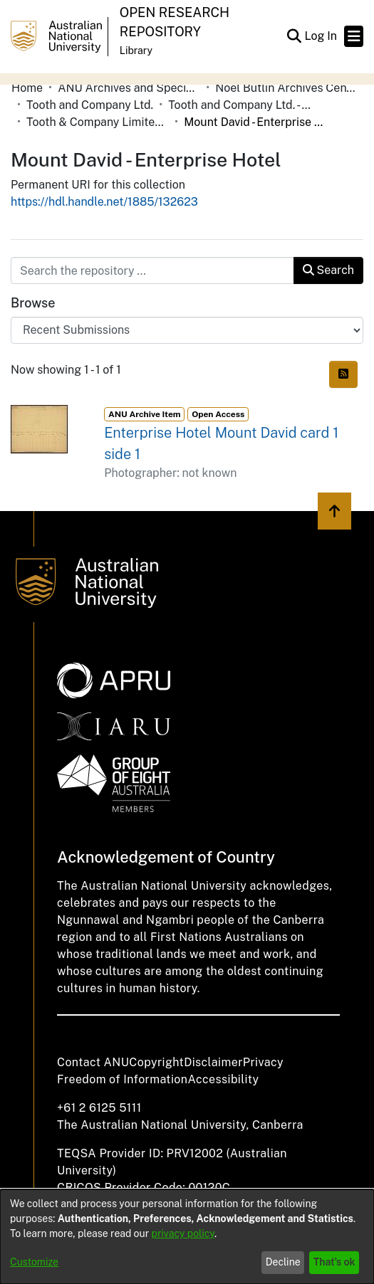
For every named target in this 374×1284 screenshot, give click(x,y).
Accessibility (223, 1079)
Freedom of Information (122, 1079)
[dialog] (187, 1236)
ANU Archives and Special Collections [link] (129, 88)
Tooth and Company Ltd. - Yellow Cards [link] (239, 105)
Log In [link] (321, 36)
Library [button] (136, 50)
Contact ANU (93, 1062)
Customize (34, 1262)
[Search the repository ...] (152, 270)
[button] (294, 36)
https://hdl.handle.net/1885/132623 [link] (104, 202)
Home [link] (27, 88)
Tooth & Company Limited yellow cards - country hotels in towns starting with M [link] (97, 122)
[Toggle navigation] (353, 36)
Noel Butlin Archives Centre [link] (286, 88)
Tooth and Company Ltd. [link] (89, 105)
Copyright (156, 1062)
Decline (283, 1262)
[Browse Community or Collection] (187, 330)
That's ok (334, 1262)
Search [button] (328, 270)
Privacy (263, 1062)
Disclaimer (213, 1062)
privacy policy (183, 1233)
